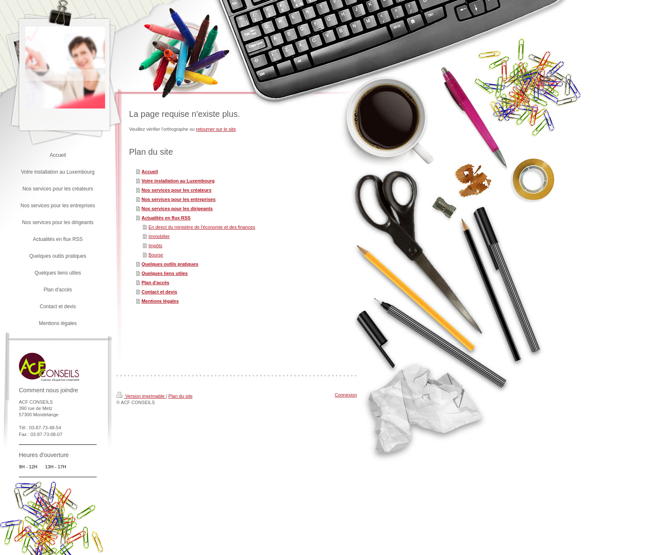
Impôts (155, 245)
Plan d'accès (155, 282)
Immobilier (159, 236)
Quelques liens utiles (165, 273)
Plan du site (180, 396)
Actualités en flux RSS (166, 217)
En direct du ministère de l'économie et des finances (201, 227)
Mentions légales (160, 301)
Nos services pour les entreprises (179, 199)
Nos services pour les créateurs (176, 190)
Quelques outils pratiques (170, 264)
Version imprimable (141, 396)
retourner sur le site (216, 129)
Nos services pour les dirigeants (177, 208)
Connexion (346, 394)
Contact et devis (159, 291)
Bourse (155, 254)
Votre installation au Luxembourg (178, 180)
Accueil (150, 171)
